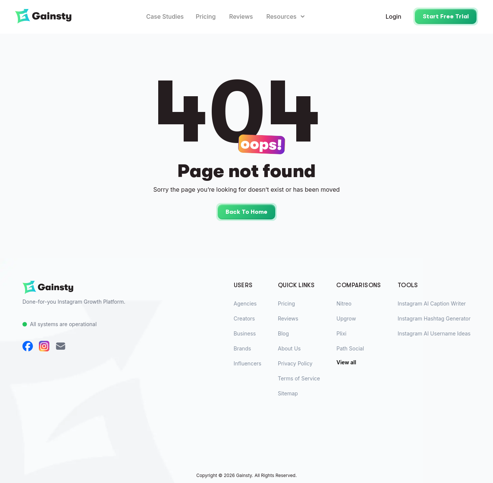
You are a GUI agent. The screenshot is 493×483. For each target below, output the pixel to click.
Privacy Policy (295, 363)
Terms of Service (299, 378)
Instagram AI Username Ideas (434, 333)
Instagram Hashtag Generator (434, 318)
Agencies (245, 303)
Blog (283, 333)
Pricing (205, 16)
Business (245, 333)
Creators (244, 318)
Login (393, 16)
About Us (289, 348)
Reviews (241, 16)
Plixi (341, 333)
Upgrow (346, 318)
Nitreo (343, 303)
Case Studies (165, 16)
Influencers (247, 363)
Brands (242, 348)
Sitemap (288, 393)
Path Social (350, 348)
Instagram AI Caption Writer (432, 303)
